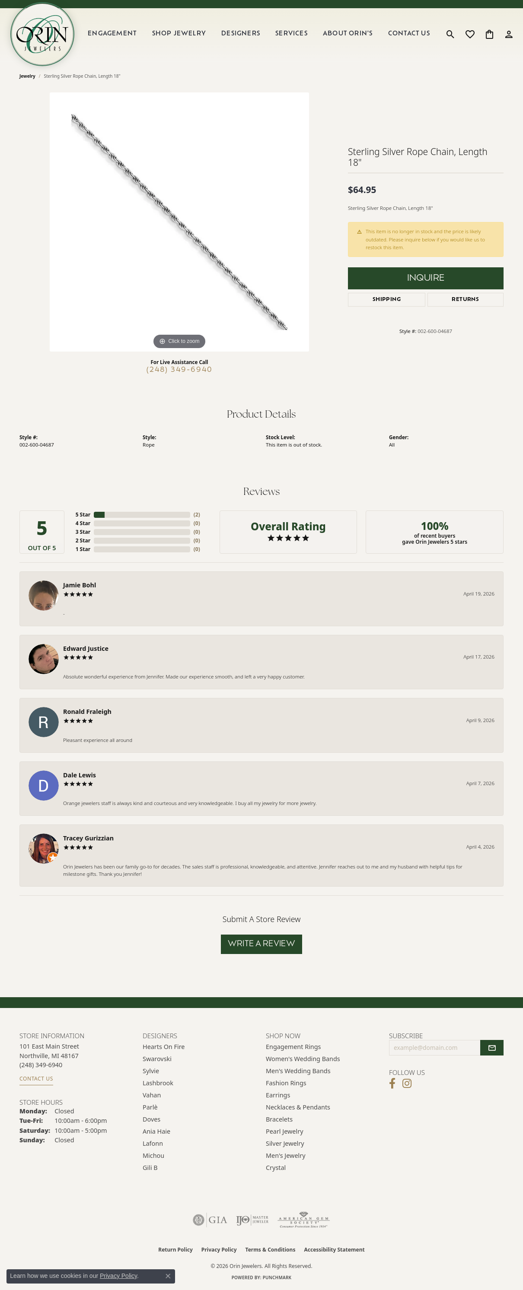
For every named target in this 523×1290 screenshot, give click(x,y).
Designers (240, 34)
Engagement (112, 34)
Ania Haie (156, 1131)
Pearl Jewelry (284, 1131)
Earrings (278, 1095)
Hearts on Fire (164, 1047)
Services (291, 34)
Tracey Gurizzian (88, 838)
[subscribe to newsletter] (492, 1047)
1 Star (83, 549)
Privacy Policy (219, 1249)
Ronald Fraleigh (87, 711)
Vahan (152, 1095)
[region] (179, 222)
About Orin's (348, 34)
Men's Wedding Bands (298, 1071)
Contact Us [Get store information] (36, 1078)
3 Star (83, 532)
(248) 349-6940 (180, 370)
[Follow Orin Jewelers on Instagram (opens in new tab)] (406, 1083)
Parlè (150, 1107)
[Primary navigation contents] (259, 34)
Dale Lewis (79, 775)
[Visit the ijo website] (252, 1220)
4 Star (83, 523)
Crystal (276, 1167)
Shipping (387, 299)
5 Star (83, 514)
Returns (465, 299)
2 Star (83, 540)
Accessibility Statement (334, 1249)
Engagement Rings (293, 1047)
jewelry (27, 76)
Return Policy (175, 1249)
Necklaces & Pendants (298, 1107)
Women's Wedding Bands (303, 1059)
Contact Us (409, 34)
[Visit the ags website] (303, 1220)
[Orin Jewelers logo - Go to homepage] (42, 34)
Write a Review (262, 944)
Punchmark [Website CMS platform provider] (277, 1277)
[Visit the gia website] (210, 1220)
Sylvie (151, 1071)
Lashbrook (158, 1083)
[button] (450, 34)
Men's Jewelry (286, 1155)
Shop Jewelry (179, 34)
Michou (153, 1155)
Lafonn (153, 1143)
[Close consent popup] (168, 1276)
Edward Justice (85, 648)
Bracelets (279, 1119)
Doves (151, 1119)
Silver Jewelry (285, 1143)
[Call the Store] (40, 1065)
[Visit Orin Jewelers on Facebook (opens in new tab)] (392, 1083)
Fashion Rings (286, 1083)
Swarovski (157, 1059)
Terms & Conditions (271, 1249)
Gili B (150, 1167)
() (197, 514)
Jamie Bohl (79, 585)
